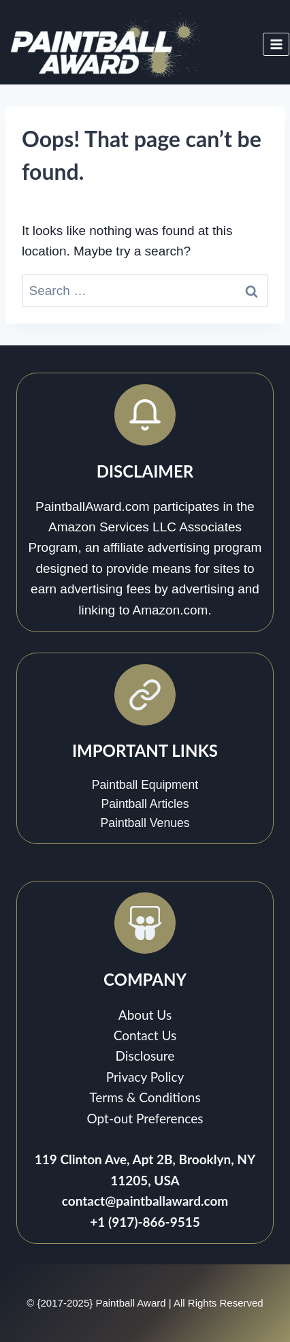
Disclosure (145, 1055)
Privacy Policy (145, 1076)
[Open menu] (276, 44)
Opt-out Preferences (145, 1118)
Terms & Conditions (144, 1097)
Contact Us (145, 1035)
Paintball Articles (145, 804)
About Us (145, 1015)
